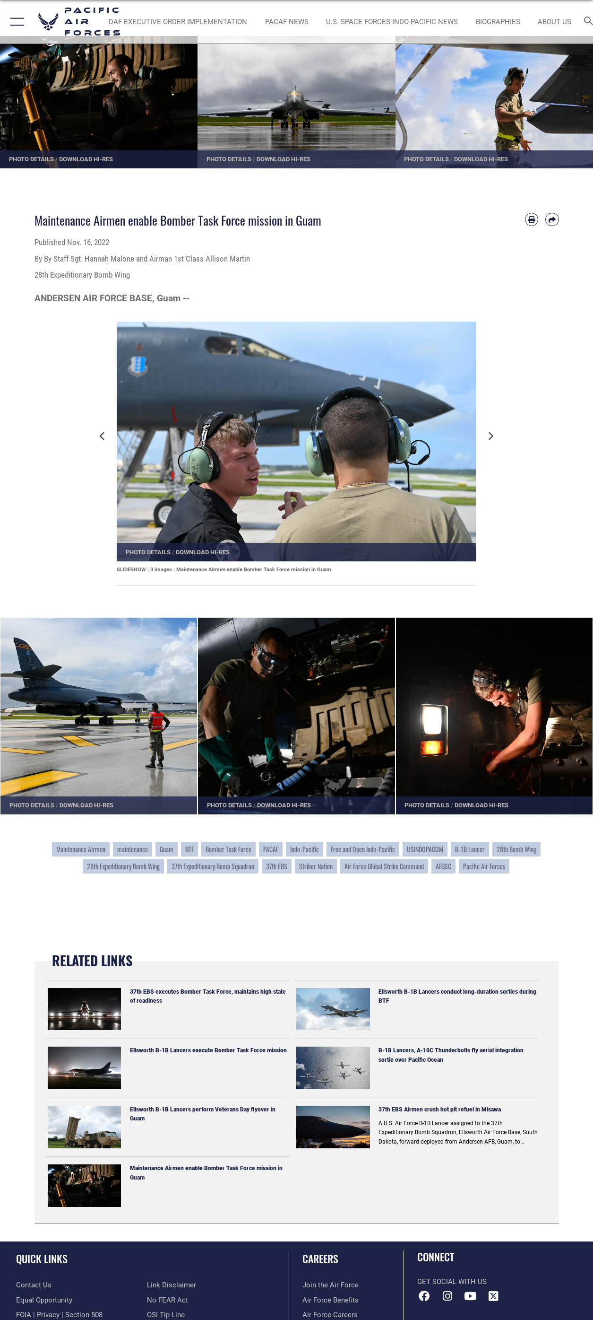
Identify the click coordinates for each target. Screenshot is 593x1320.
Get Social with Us (452, 1281)
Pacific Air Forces (484, 866)
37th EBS (276, 866)
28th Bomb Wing (516, 849)
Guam (166, 849)
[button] (15, 22)
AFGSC (443, 866)
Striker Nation (316, 866)
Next (492, 441)
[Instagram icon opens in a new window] (447, 1296)
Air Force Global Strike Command (384, 866)
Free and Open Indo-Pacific (363, 849)
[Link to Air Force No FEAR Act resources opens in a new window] (167, 1300)
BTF (189, 849)
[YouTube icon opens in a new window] (470, 1296)
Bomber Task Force (228, 849)
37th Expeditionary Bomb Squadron (213, 866)
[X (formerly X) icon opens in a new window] (493, 1296)
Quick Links (42, 1258)
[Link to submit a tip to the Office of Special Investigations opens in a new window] (166, 1315)
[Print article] (531, 219)
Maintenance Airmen (80, 849)
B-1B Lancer (470, 849)
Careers (320, 1258)
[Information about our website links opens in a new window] (171, 1285)
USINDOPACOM (425, 849)
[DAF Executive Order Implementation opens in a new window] (178, 22)
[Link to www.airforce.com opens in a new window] (330, 1285)
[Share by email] (552, 219)
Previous (105, 441)
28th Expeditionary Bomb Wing (123, 866)
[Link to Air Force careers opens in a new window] (330, 1315)
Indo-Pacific (304, 849)
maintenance (132, 849)
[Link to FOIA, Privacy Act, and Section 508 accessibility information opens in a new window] (59, 1315)
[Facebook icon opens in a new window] (424, 1296)
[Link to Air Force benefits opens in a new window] (330, 1300)
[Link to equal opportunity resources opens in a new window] (44, 1300)
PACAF (270, 849)
